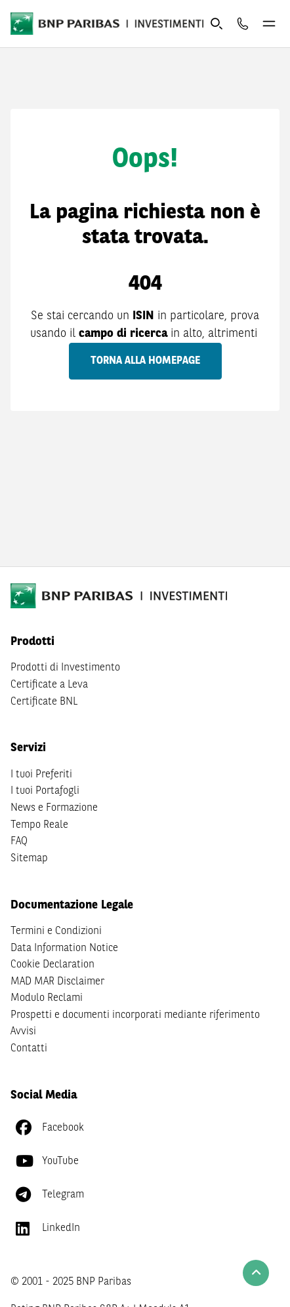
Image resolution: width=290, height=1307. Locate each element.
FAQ (19, 841)
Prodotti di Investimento (65, 668)
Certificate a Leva (49, 685)
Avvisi (23, 1031)
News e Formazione (54, 808)
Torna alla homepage (145, 361)
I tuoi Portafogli (44, 791)
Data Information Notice (64, 948)
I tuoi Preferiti (41, 775)
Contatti (28, 1049)
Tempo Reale (39, 825)
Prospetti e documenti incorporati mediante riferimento (135, 1015)
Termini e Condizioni (56, 931)
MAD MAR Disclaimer (57, 982)
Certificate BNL (43, 702)
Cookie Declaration (52, 965)
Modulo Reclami (46, 998)
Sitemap (29, 858)
